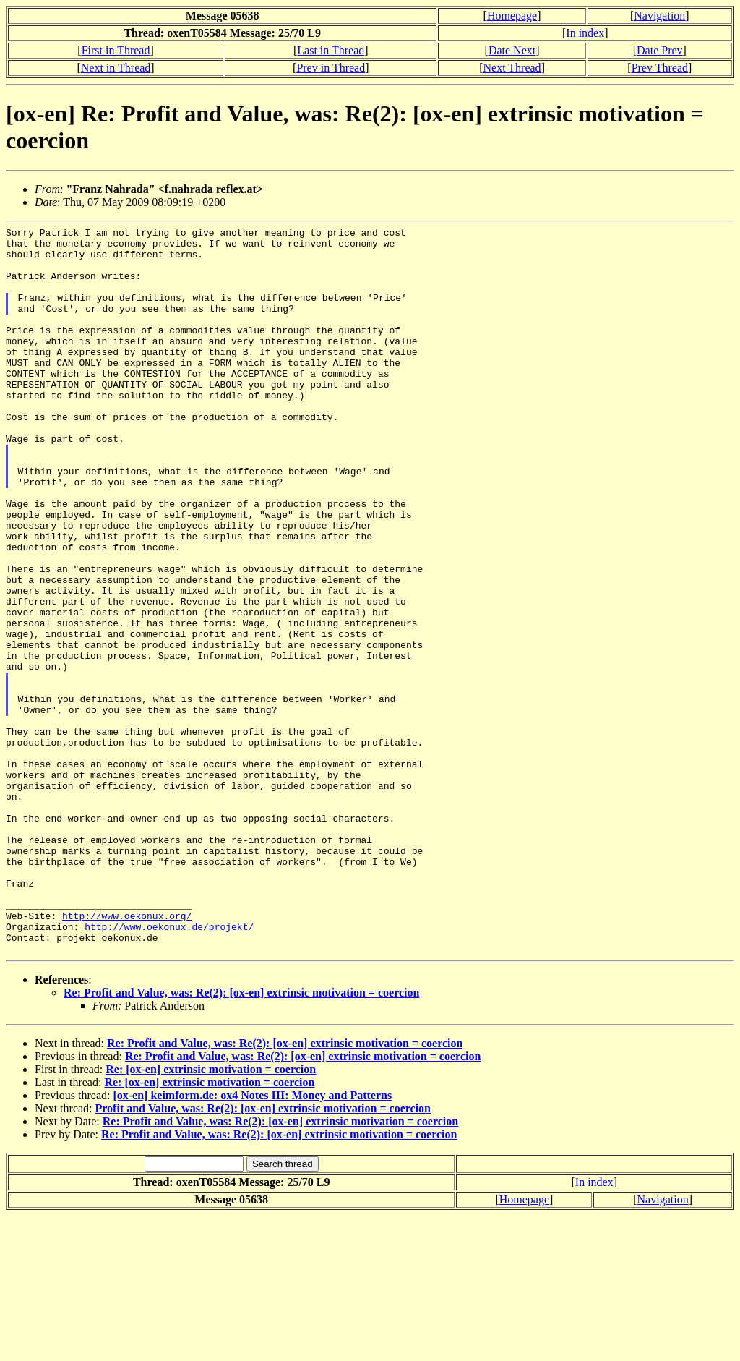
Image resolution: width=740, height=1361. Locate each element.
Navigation (659, 15)
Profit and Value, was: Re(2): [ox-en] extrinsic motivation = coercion (263, 1253)
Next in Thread (116, 67)
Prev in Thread (330, 67)
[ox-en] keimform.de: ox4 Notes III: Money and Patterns (252, 1240)
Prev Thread (660, 67)
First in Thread (116, 50)
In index (585, 33)
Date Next (512, 50)
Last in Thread (330, 50)
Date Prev (660, 50)
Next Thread (512, 67)
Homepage (512, 15)
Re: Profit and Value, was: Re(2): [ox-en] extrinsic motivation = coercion (241, 1138)
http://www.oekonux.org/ (127, 1054)
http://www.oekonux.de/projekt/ (169, 1067)
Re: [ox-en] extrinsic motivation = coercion (211, 1214)
